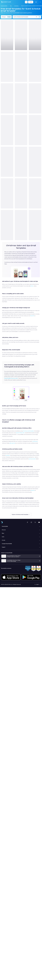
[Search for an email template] (24, 17)
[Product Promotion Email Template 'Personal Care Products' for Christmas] (35, 98)
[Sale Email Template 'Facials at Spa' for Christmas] (35, 67)
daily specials (12, 443)
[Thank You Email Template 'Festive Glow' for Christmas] (7, 225)
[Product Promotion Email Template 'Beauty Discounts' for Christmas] (35, 193)
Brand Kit (32, 315)
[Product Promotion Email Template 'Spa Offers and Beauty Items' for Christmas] (35, 162)
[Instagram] (31, 522)
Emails (9, 16)
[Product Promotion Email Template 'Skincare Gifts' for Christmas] (21, 67)
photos (31, 286)
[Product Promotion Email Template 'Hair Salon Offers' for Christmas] (7, 67)
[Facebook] (27, 522)
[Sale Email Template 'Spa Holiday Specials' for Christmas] (7, 35)
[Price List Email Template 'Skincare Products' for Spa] (21, 98)
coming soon (35, 441)
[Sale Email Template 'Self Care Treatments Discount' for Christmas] (35, 130)
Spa (11, 5)
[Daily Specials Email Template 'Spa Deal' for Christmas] (21, 130)
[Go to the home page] (5, 2)
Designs (4, 16)
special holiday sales (20, 432)
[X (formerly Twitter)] (35, 522)
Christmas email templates (28, 431)
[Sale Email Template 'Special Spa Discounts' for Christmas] (7, 130)
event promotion (32, 458)
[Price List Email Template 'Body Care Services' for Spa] (21, 193)
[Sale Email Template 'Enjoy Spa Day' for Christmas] (7, 193)
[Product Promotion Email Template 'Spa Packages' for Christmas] (35, 35)
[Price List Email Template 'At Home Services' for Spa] (21, 35)
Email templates (4, 5)
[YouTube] (39, 522)
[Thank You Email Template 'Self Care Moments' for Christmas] (35, 225)
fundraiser (8, 455)
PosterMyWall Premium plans (11, 378)
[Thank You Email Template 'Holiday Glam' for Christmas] (21, 225)
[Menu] (40, 2)
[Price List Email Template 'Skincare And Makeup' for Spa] (7, 98)
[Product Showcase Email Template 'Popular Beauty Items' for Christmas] (21, 162)
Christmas (16, 5)
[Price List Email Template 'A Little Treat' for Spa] (7, 162)
